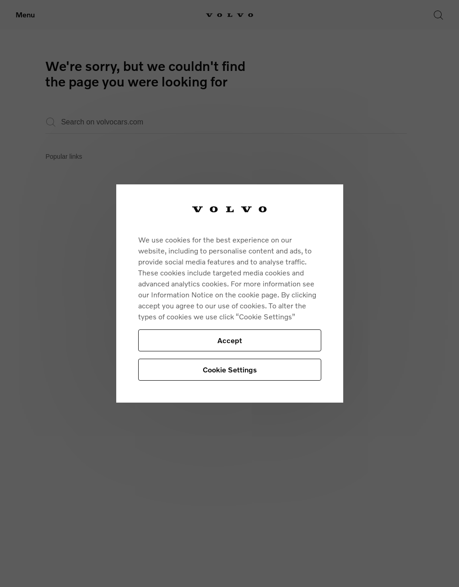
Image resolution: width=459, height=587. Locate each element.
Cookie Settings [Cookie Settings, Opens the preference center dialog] (230, 369)
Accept (229, 340)
